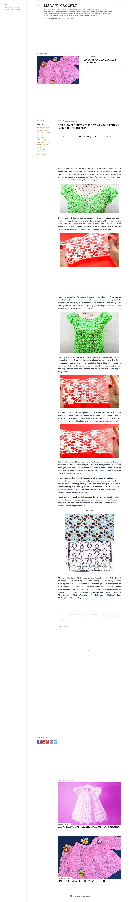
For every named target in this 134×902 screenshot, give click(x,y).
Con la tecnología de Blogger (80, 896)
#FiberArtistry (41, 140)
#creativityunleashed (44, 132)
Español (61, 19)
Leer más (120, 65)
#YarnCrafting (41, 154)
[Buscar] (120, 5)
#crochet (40, 135)
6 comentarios (95, 66)
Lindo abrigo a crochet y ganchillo (81, 881)
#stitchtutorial (41, 149)
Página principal (50, 19)
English (69, 19)
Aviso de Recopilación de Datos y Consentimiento (12, 8)
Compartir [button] (87, 66)
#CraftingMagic (42, 130)
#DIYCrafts (40, 137)
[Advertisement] (78, 33)
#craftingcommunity (44, 128)
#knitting (40, 147)
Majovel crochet (60, 5)
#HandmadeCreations (44, 142)
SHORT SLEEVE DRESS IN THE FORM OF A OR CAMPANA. (89, 826)
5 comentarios (70, 830)
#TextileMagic (41, 152)
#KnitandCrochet (42, 145)
